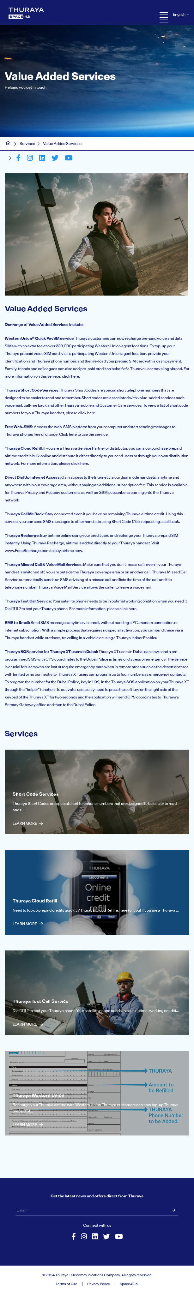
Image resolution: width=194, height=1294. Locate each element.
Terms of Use (66, 1284)
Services (27, 143)
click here (70, 376)
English (179, 14)
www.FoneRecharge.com (27, 550)
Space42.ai (129, 1284)
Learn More (28, 823)
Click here (68, 434)
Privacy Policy (98, 1284)
